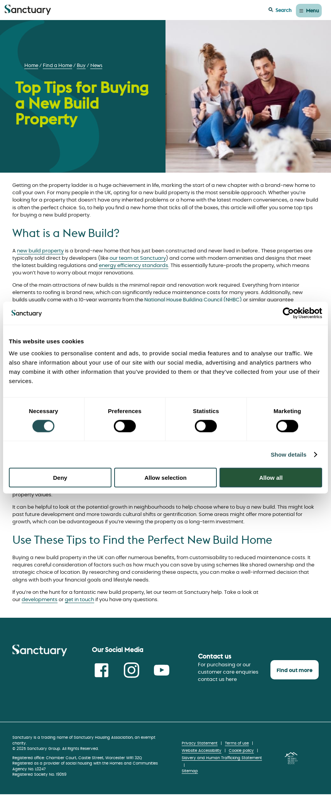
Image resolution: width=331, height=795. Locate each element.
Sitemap (190, 771)
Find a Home (57, 65)
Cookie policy (241, 751)
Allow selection (165, 477)
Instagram (131, 670)
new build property (40, 251)
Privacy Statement (200, 743)
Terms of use (237, 743)
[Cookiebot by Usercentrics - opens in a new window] (288, 313)
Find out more (294, 670)
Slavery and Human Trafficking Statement (222, 758)
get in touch (79, 599)
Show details (289, 454)
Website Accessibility (201, 751)
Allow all (271, 477)
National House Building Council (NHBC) (193, 300)
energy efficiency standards (133, 265)
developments (39, 599)
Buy (81, 65)
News (96, 65)
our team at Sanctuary (138, 258)
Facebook (101, 670)
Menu (312, 10)
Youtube (161, 670)
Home (31, 65)
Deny (60, 477)
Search (283, 10)
